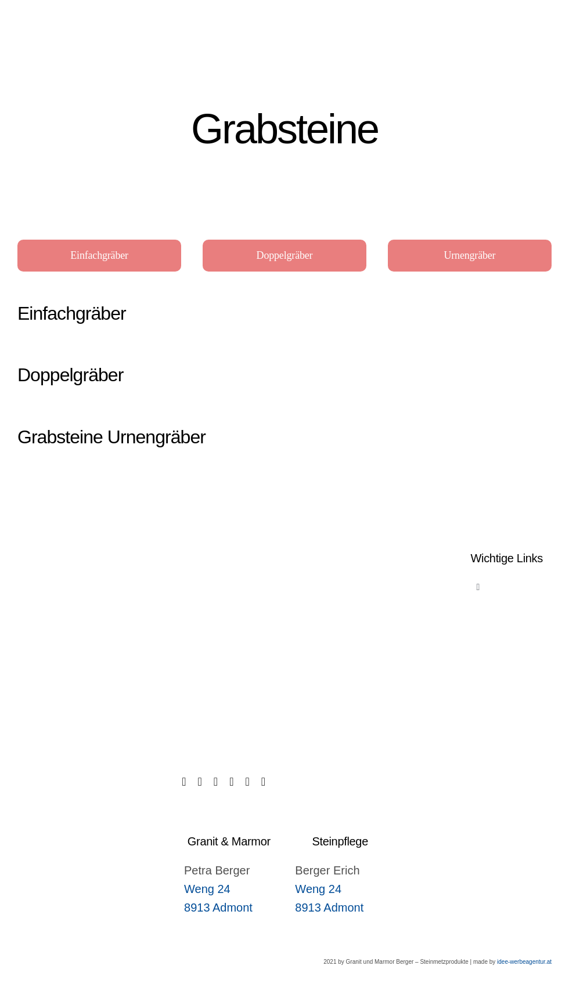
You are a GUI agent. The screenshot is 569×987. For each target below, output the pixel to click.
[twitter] (216, 781)
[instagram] (231, 781)
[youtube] (263, 781)
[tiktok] (200, 781)
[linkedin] (247, 781)
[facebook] (184, 781)
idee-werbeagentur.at (524, 962)
